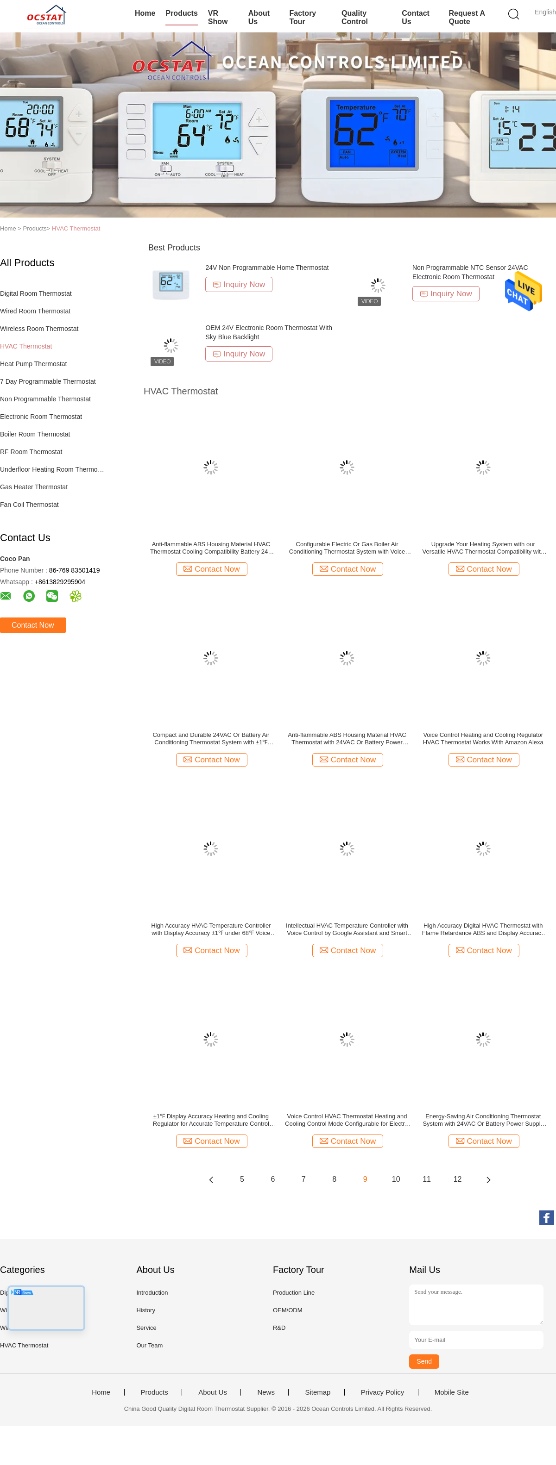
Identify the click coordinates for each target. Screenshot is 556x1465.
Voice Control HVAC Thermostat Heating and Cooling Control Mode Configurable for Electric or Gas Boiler (347, 1120)
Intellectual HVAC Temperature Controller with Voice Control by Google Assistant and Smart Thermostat (347, 929)
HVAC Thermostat (76, 228)
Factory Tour (302, 17)
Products (181, 13)
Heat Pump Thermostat (33, 364)
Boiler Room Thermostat (35, 434)
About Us (259, 17)
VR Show (218, 17)
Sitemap (317, 1392)
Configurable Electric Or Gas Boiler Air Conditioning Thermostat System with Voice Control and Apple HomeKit (347, 548)
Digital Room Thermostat (36, 293)
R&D (279, 1327)
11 (427, 1179)
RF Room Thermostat (31, 451)
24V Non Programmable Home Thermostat (267, 267)
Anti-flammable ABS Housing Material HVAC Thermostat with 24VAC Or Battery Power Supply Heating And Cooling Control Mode (347, 738)
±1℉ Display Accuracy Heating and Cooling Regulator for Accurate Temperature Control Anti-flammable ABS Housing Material (211, 1120)
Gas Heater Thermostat (34, 487)
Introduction (152, 1292)
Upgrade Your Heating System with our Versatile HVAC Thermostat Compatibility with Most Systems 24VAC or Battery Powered (483, 548)
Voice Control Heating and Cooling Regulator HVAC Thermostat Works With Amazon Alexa (483, 738)
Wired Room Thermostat (35, 311)
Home (145, 13)
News (266, 1392)
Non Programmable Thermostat (45, 399)
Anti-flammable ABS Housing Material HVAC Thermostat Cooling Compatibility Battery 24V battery (211, 548)
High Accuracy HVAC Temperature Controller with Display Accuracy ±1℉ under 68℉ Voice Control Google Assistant (211, 929)
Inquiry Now (239, 284)
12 (458, 1179)
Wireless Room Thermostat (39, 328)
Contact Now (33, 625)
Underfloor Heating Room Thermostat (52, 469)
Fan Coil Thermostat (29, 504)
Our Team (149, 1345)
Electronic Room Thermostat (41, 416)
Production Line (294, 1292)
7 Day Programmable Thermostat (48, 381)
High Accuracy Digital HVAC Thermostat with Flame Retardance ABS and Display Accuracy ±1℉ (483, 929)
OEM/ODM (288, 1310)
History (145, 1310)
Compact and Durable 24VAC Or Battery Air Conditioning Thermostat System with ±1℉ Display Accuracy (210, 738)
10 (396, 1179)
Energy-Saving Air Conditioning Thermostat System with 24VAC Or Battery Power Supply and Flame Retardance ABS (483, 1120)
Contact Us (416, 17)
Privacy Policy (382, 1392)
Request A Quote (467, 17)
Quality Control (354, 17)
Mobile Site (452, 1392)
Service (146, 1327)
